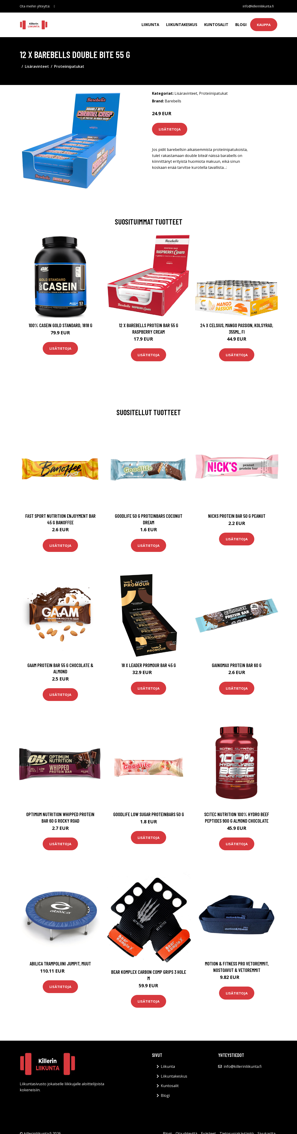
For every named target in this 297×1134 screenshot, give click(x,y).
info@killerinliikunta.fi (258, 6)
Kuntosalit (216, 24)
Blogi (241, 24)
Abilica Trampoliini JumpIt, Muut (60, 963)
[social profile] (54, 6)
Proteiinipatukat (69, 66)
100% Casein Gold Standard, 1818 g (60, 325)
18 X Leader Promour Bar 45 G (148, 665)
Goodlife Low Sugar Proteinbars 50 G (148, 814)
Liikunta (150, 24)
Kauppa (264, 24)
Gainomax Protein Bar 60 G (236, 665)
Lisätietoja (170, 129)
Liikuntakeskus (181, 24)
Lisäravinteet (37, 66)
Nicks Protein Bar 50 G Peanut (236, 516)
